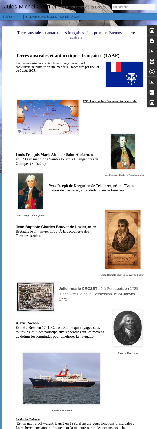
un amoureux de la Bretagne (41, 16)
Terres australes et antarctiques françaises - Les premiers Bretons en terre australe (76, 35)
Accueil (64, 16)
